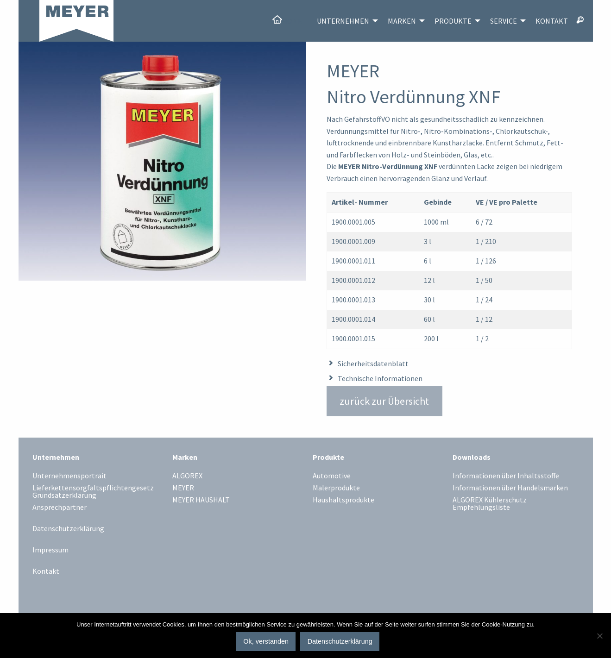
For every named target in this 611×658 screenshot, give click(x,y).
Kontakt (551, 20)
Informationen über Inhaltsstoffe (506, 476)
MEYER (183, 488)
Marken (402, 20)
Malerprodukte (336, 488)
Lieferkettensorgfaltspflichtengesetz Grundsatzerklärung (93, 492)
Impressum (50, 549)
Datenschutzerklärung (68, 528)
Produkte (453, 20)
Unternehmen (343, 20)
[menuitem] (287, 21)
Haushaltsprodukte (343, 500)
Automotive (332, 476)
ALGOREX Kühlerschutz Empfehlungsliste (490, 504)
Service (503, 20)
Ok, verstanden (266, 641)
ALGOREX (187, 476)
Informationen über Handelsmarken (510, 488)
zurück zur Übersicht (384, 401)
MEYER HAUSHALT (201, 500)
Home (292, 20)
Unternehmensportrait (69, 476)
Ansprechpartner (59, 507)
